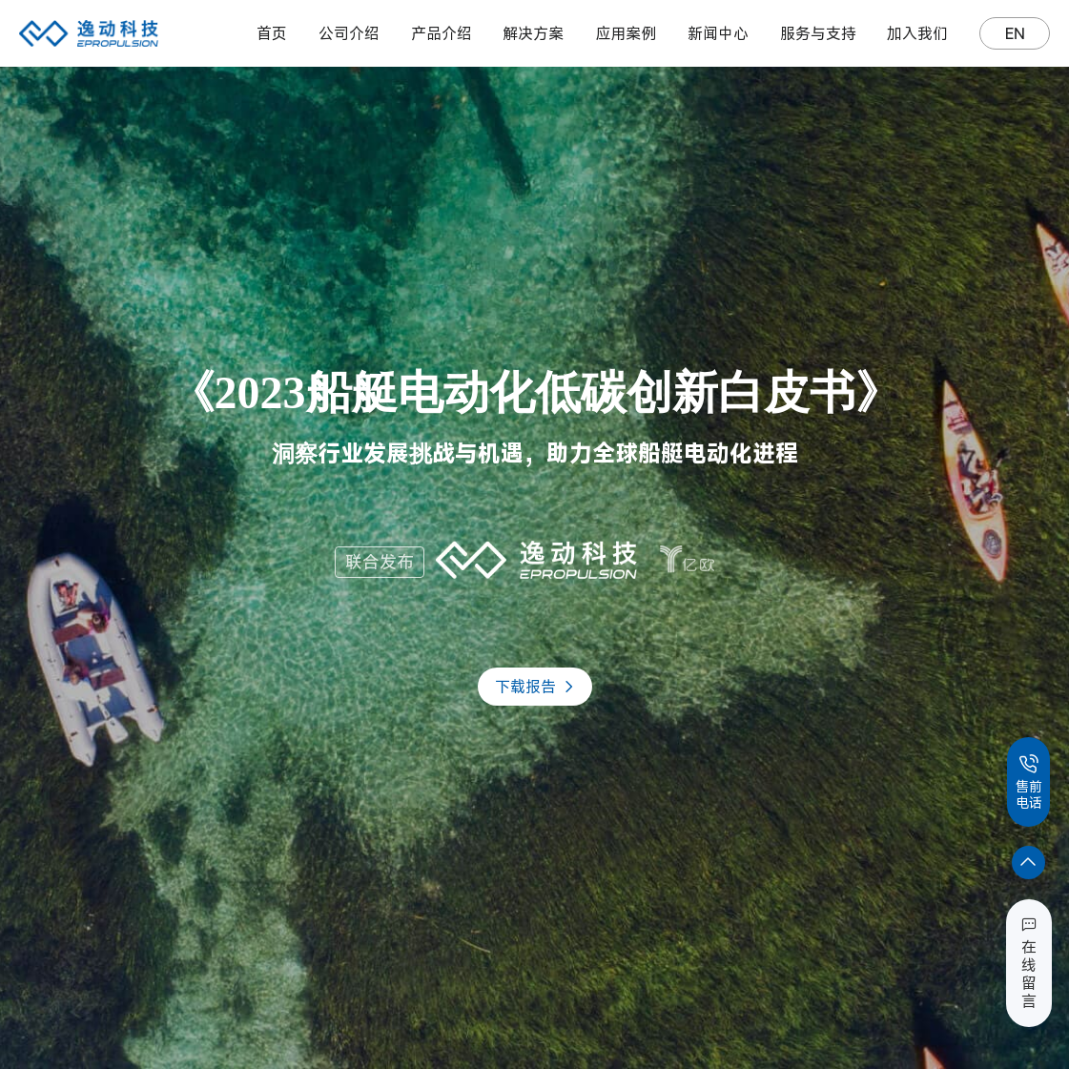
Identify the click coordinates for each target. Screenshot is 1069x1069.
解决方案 (533, 33)
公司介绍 (349, 33)
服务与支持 (818, 33)
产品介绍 (441, 33)
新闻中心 (718, 33)
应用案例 (625, 33)
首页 (272, 33)
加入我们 (917, 33)
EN (1015, 33)
